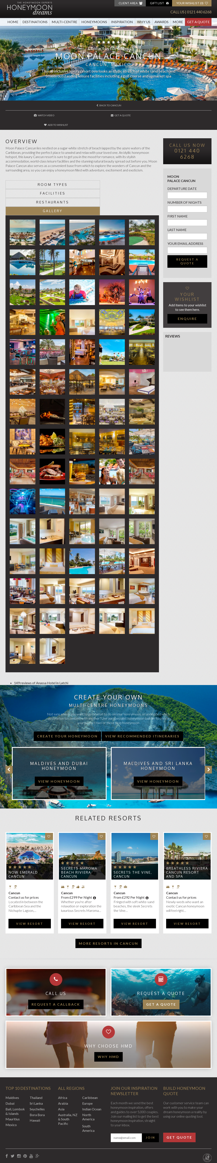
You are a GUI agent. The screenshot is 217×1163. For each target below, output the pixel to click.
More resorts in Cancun (108, 916)
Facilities (121, 175)
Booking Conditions (20, 1140)
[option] (57, 746)
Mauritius (13, 1092)
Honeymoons (94, 22)
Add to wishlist (177, 115)
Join (150, 1110)
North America (88, 1090)
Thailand (36, 1070)
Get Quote (179, 1110)
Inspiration (122, 22)
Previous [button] (9, 742)
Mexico (11, 1098)
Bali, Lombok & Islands (15, 1084)
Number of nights (184, 193)
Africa (62, 1070)
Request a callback (56, 977)
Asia (61, 1082)
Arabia (63, 1076)
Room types (44, 175)
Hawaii (35, 1093)
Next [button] (208, 742)
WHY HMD (108, 1029)
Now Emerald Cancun (23, 847)
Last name (176, 220)
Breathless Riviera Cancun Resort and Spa (187, 845)
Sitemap (104, 1140)
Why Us (143, 22)
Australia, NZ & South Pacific (67, 1092)
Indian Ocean (91, 1082)
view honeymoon (59, 754)
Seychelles (37, 1082)
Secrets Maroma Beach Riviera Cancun (79, 845)
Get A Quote (198, 22)
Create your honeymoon (67, 709)
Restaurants (43, 184)
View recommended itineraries (142, 709)
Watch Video (40, 115)
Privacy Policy (48, 1140)
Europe (87, 1076)
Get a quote (161, 977)
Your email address (185, 234)
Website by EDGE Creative (191, 1140)
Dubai (10, 1076)
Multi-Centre (64, 22)
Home (12, 22)
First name (177, 206)
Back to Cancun (108, 105)
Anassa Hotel (46, 656)
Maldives (12, 1070)
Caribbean (90, 1070)
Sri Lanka (36, 1076)
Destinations (34, 22)
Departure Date (182, 179)
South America (88, 1101)
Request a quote (187, 251)
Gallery (121, 184)
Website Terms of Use (78, 1140)
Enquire (187, 309)
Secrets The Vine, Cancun (133, 847)
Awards (161, 22)
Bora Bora (37, 1088)
